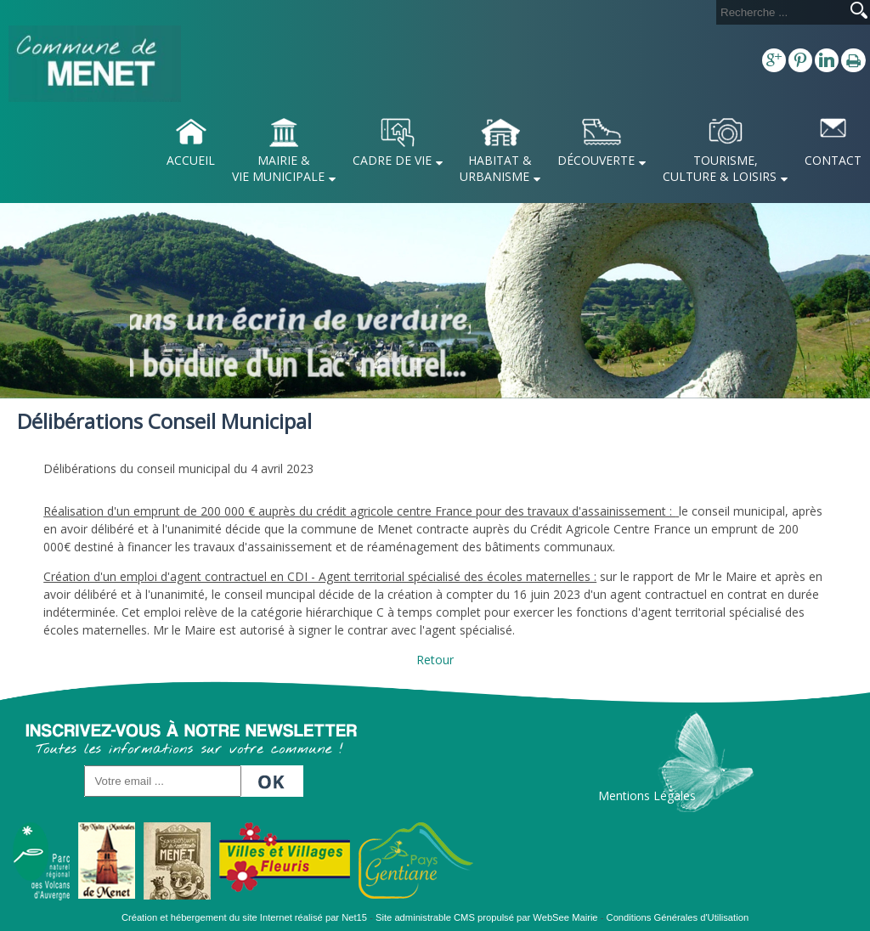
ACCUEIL (191, 160)
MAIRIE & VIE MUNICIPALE (278, 168)
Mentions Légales (647, 795)
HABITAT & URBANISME (496, 168)
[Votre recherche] (780, 12)
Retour (435, 660)
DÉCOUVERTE (596, 160)
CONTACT (833, 160)
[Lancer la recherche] (859, 12)
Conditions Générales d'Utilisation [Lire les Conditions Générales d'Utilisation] (678, 917)
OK (274, 776)
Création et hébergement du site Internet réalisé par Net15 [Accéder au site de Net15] (244, 917)
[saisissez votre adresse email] (162, 781)
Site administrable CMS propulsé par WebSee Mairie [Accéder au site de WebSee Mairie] (487, 917)
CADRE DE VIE (392, 160)
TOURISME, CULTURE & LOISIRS (720, 168)
